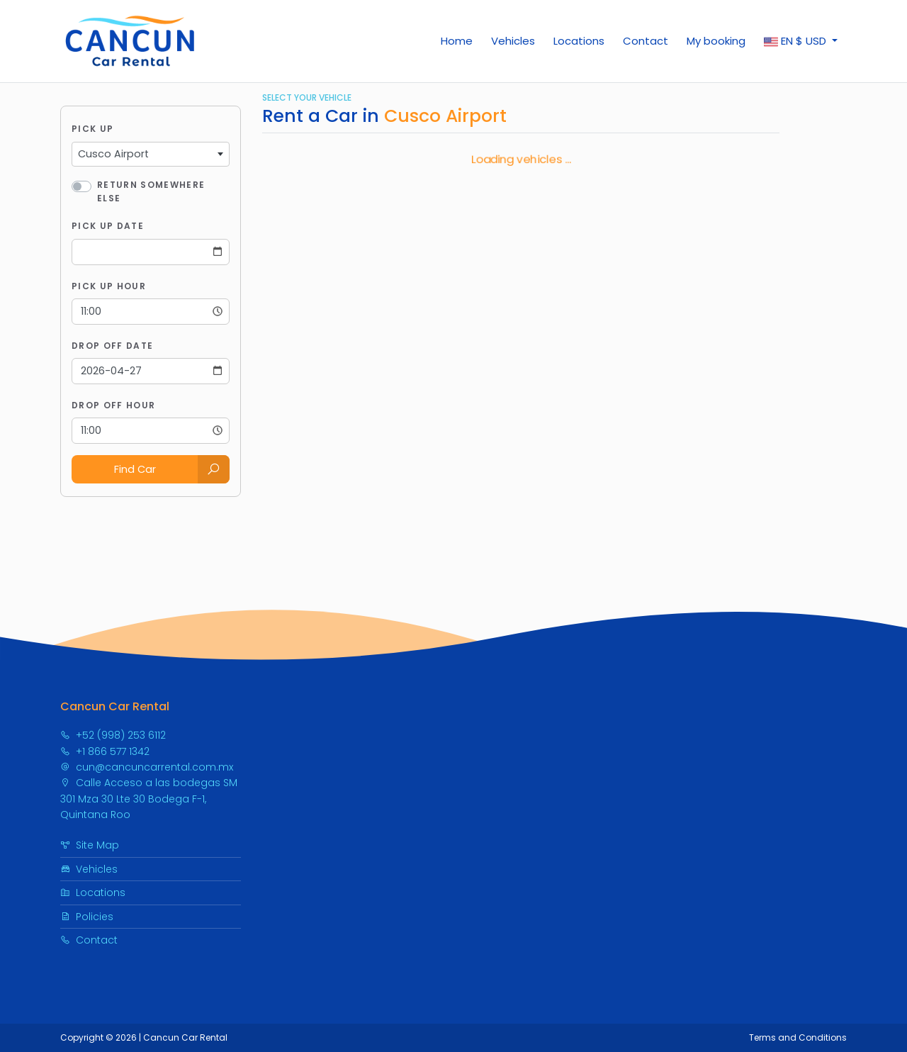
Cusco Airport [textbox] (113, 154)
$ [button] (796, 41)
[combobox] (151, 154)
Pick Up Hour (109, 286)
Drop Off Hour (113, 405)
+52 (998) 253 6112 (113, 735)
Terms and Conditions (798, 1037)
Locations (578, 40)
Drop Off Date (112, 346)
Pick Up (92, 129)
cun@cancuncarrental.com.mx (146, 767)
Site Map (89, 845)
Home (457, 40)
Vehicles (513, 40)
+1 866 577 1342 (105, 751)
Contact (645, 40)
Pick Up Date (108, 226)
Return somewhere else (151, 191)
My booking (716, 40)
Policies (86, 917)
